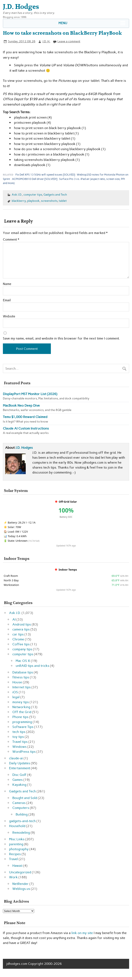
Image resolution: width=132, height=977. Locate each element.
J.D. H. (46, 41)
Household (17, 826)
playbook (33, 201)
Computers (20, 808)
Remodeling (21, 833)
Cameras (19, 803)
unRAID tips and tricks (32, 666)
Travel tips (20, 742)
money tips (20, 702)
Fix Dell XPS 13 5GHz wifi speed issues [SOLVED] (45, 174)
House (17, 682)
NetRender (20, 884)
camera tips (21, 629)
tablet (63, 201)
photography (19, 849)
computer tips (32, 194)
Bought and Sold (24, 798)
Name (7, 284)
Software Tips (22, 727)
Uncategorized (20, 872)
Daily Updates (19, 763)
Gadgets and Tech (55, 194)
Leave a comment (68, 41)
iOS (15, 692)
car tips (18, 634)
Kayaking (19, 785)
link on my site (82, 933)
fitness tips (20, 677)
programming (22, 722)
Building (22, 814)
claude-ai (16, 758)
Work (13, 877)
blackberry (19, 201)
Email (7, 300)
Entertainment (19, 768)
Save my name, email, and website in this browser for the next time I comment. (61, 338)
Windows (19, 747)
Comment (11, 239)
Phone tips (20, 717)
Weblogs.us (21, 889)
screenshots (49, 201)
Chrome (18, 639)
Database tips (22, 672)
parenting (16, 844)
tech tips (18, 732)
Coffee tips (21, 644)
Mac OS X (23, 661)
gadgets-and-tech (22, 821)
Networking (21, 707)
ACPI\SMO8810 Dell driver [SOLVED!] (34, 178)
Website (9, 316)
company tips (22, 649)
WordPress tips (24, 752)
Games (17, 780)
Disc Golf (19, 775)
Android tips (21, 624)
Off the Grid (21, 712)
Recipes (15, 854)
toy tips (18, 737)
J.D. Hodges (24, 448)
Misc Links (17, 839)
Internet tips (21, 687)
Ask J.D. (17, 194)
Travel (13, 859)
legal (16, 697)
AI (14, 619)
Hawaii (17, 866)
